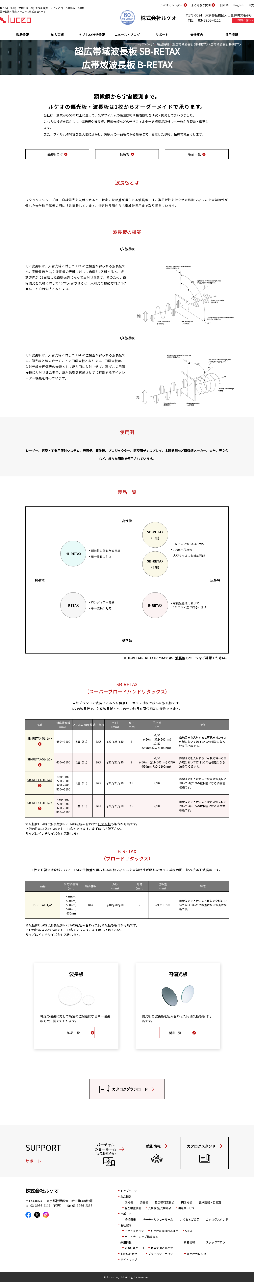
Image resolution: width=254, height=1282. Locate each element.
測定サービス (186, 1208)
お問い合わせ (128, 1254)
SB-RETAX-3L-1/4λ (39, 780)
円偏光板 (104, 823)
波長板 (180, 658)
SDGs (188, 1231)
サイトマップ (128, 1260)
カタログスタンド (217, 1219)
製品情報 (22, 34)
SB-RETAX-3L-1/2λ (39, 803)
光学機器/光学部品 (159, 1208)
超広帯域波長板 (164, 1202)
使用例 (124, 154)
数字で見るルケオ (162, 1248)
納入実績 (57, 34)
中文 (251, 5)
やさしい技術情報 (92, 34)
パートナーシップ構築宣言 (141, 1237)
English (238, 5)
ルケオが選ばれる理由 (164, 1231)
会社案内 (196, 34)
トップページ (145, 44)
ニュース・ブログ (127, 34)
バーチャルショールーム (157, 1219)
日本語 (224, 5)
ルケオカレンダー (171, 5)
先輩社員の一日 (134, 1248)
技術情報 (130, 1219)
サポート (162, 34)
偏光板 (129, 1202)
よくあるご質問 (201, 5)
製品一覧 (194, 154)
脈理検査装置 (133, 1208)
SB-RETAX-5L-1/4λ (39, 738)
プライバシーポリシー (162, 1254)
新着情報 (189, 1242)
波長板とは (55, 154)
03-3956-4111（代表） (46, 1205)
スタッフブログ (215, 1242)
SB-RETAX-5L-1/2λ (39, 759)
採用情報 (231, 34)
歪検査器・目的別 (210, 1202)
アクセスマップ (134, 1231)
